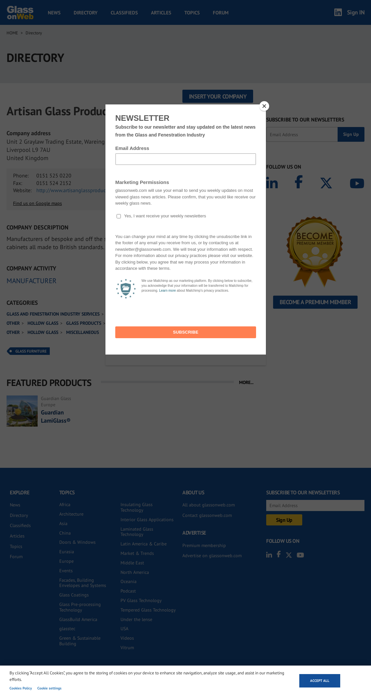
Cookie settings (49, 688)
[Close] (264, 106)
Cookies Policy (20, 688)
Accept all (319, 680)
